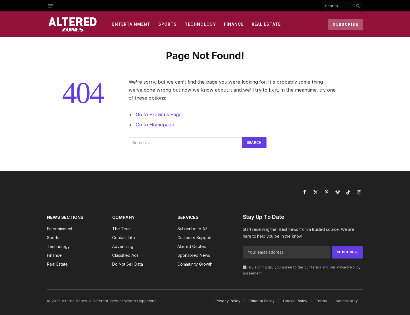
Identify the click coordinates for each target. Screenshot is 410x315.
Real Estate (266, 24)
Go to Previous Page (159, 114)
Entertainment (131, 24)
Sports (167, 24)
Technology (200, 24)
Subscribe (345, 24)
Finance (234, 24)
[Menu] (50, 6)
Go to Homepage (155, 125)
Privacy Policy (348, 267)
